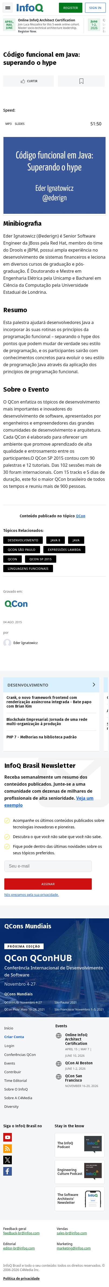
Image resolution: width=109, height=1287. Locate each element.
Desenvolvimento (23, 540)
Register (70, 8)
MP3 (8, 124)
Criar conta (14, 1036)
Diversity (11, 1106)
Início (8, 1028)
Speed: (9, 110)
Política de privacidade (21, 1278)
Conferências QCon (20, 1054)
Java (76, 540)
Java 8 (56, 540)
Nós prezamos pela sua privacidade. (31, 894)
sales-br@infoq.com (72, 1233)
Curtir (32, 81)
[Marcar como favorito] (81, 81)
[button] (48, 884)
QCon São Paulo (22, 550)
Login (10, 1045)
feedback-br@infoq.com (21, 1233)
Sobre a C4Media (18, 1097)
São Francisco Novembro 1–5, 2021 (79, 1009)
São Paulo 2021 (66, 1002)
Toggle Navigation (7, 7)
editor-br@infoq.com (19, 1248)
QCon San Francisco (73, 1078)
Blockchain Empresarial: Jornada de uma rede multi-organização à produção (46, 721)
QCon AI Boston (79, 1063)
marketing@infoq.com (74, 1248)
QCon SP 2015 (41, 559)
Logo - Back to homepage (30, 7)
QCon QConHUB (38, 957)
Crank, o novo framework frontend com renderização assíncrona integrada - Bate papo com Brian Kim (49, 702)
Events (9, 1063)
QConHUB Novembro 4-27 (23, 1002)
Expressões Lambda (64, 550)
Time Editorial (15, 1080)
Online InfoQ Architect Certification (76, 1039)
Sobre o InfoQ (16, 1089)
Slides (19, 124)
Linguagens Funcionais (28, 568)
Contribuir (12, 1071)
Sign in (95, 8)
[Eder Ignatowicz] (7, 643)
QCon (80, 516)
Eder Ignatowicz (25, 643)
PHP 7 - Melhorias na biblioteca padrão (41, 737)
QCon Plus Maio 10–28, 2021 (24, 1009)
